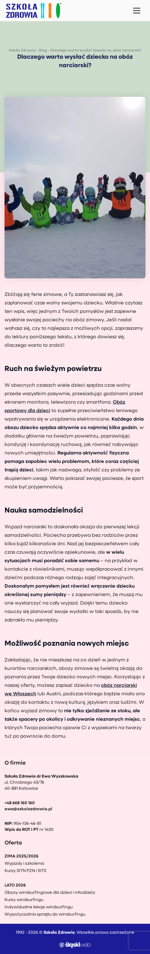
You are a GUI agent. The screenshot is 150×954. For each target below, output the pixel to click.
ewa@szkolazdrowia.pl (28, 809)
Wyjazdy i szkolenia (24, 863)
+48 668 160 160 (20, 803)
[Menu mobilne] (136, 10)
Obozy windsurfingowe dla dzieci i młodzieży (50, 892)
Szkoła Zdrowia (22, 50)
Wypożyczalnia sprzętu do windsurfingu (45, 914)
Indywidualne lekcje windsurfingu (39, 907)
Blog (43, 50)
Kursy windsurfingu (24, 900)
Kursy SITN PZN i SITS (25, 871)
